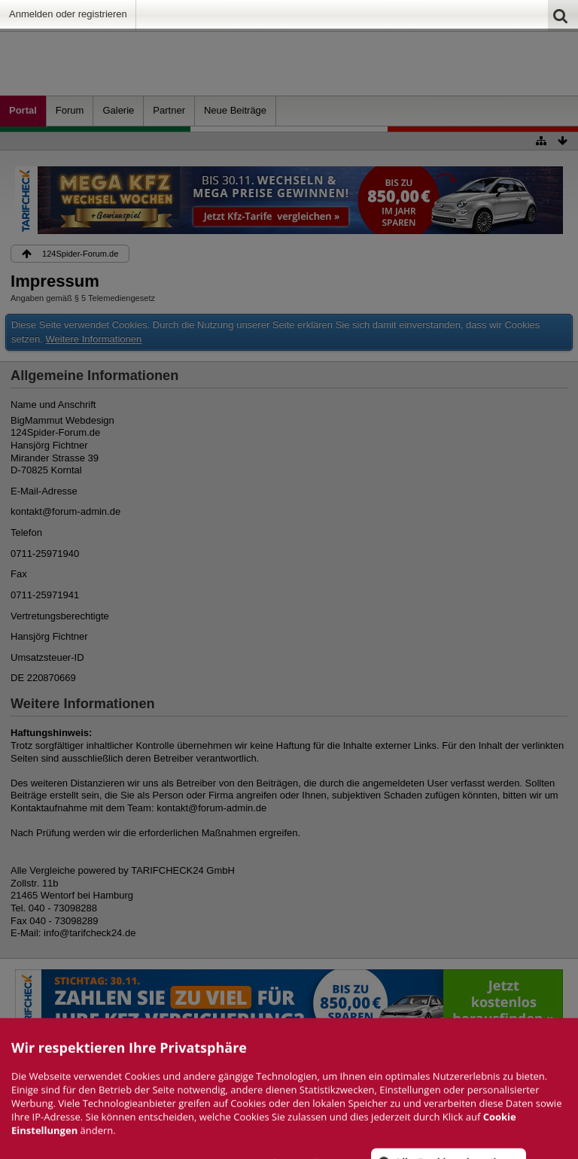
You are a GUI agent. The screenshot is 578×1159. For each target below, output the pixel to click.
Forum (70, 110)
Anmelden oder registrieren (68, 14)
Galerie (118, 110)
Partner (169, 110)
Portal (23, 110)
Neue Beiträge (235, 110)
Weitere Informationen (94, 339)
